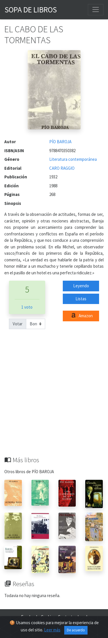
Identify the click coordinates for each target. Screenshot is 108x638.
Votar (17, 323)
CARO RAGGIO (62, 168)
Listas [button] (80, 298)
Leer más (52, 630)
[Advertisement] (54, 399)
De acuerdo (76, 630)
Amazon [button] (81, 316)
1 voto (27, 307)
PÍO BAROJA (60, 141)
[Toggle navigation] (95, 9)
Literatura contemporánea (73, 159)
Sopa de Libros (31, 9)
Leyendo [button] (81, 285)
